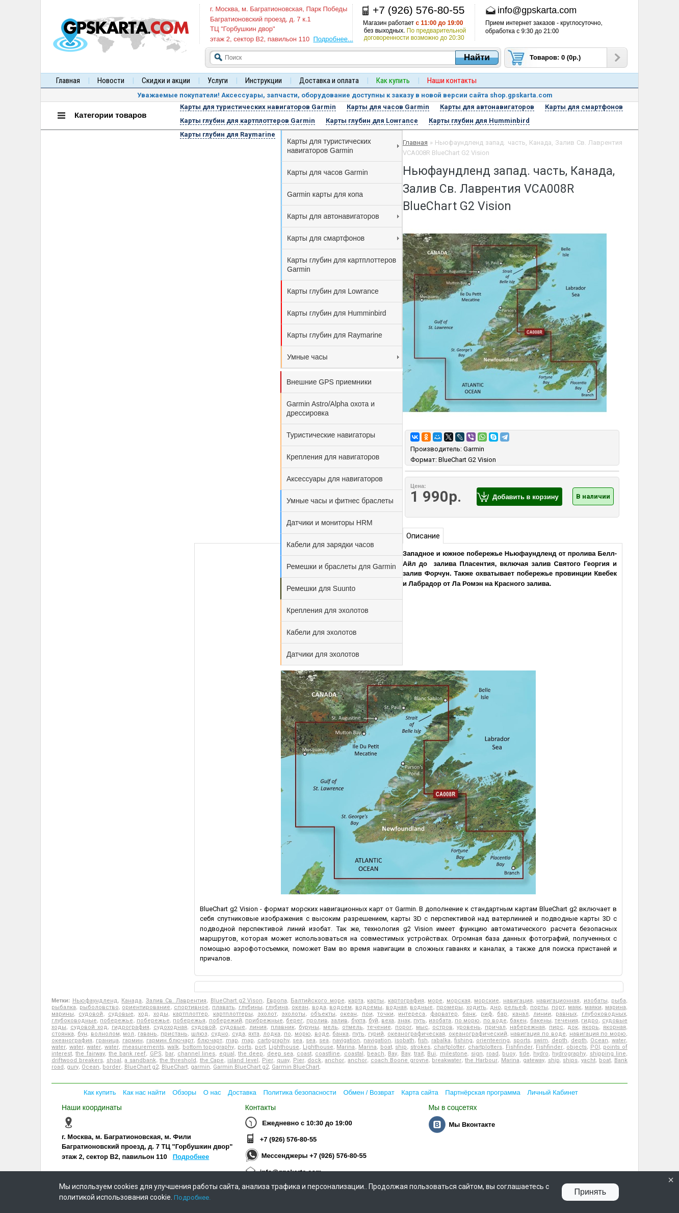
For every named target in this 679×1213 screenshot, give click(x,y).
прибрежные (264, 1020)
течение (379, 1027)
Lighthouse (284, 1047)
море (435, 1000)
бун (82, 1033)
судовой (91, 1014)
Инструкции (263, 80)
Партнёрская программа (482, 1092)
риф (486, 1014)
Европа (277, 1000)
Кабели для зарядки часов (330, 544)
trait (419, 1053)
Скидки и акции (166, 80)
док (572, 1027)
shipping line (608, 1053)
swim (541, 1040)
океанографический (478, 1033)
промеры (449, 1007)
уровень (469, 1027)
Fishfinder (519, 1047)
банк (469, 1014)
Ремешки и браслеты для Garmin (341, 566)
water (619, 1040)
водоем (340, 1007)
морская (459, 1000)
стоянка (62, 1033)
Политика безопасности (299, 1092)
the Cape (212, 1060)
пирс (556, 1027)
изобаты (596, 1000)
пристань (174, 1033)
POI (595, 1047)
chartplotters (485, 1047)
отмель (352, 1027)
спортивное (191, 1007)
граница (107, 1040)
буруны (309, 1027)
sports (521, 1040)
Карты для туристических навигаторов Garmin (343, 145)
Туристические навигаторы (330, 435)
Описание (423, 535)
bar (169, 1053)
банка (340, 1033)
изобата (440, 1020)
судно (219, 1033)
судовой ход (89, 1027)
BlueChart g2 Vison (237, 1000)
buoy (508, 1053)
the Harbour (481, 1060)
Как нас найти (144, 1092)
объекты (322, 1014)
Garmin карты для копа (325, 194)
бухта (358, 1020)
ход (143, 1014)
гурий (376, 1033)
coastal (353, 1053)
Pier (267, 1060)
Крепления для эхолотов (327, 610)
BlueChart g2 (141, 1067)
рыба (618, 1000)
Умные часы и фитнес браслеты (340, 501)
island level (242, 1060)
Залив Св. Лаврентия (176, 1000)
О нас (212, 1092)
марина (615, 1007)
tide (524, 1053)
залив (339, 1020)
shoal (114, 1060)
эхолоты (293, 1014)
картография (406, 1000)
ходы (160, 1014)
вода (319, 1007)
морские (486, 1000)
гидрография (130, 1027)
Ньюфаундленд (95, 1000)
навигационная (558, 1000)
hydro (541, 1053)
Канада (131, 1000)
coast (304, 1053)
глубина (277, 1007)
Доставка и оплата (329, 80)
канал (520, 1014)
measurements (143, 1047)
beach (375, 1053)
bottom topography (208, 1047)
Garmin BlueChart (295, 1067)
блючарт (209, 1040)
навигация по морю (597, 1033)
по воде (495, 1020)
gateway (533, 1060)
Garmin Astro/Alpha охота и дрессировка (330, 408)
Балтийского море (317, 1000)
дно (495, 1007)
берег (294, 1020)
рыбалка (63, 1007)
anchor (334, 1060)
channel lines (196, 1053)
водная (396, 1007)
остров (442, 1027)
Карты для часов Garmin (327, 172)
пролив (317, 1020)
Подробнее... (333, 39)
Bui (431, 1053)
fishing (463, 1040)
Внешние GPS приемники (329, 382)
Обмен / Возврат (368, 1092)
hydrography (569, 1053)
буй (373, 1020)
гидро (589, 1020)
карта (355, 1000)
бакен (518, 1020)
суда (238, 1033)
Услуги (217, 80)
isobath (404, 1040)
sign (477, 1053)
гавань (147, 1033)
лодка (271, 1033)
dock (314, 1060)
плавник (283, 1027)
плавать (223, 1007)
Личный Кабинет (552, 1092)
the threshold (178, 1060)
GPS (156, 1053)
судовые (121, 1014)
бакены (541, 1020)
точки (385, 1014)
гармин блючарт (170, 1040)
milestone (453, 1053)
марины (62, 1014)
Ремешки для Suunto (320, 588)
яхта (253, 1033)
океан (300, 1007)
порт (558, 1007)
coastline (327, 1053)
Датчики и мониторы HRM (329, 523)
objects (576, 1047)
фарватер (444, 1014)
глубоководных (604, 1014)
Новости (110, 80)
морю (303, 1033)
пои (367, 1014)
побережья (189, 1020)
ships (570, 1060)
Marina (345, 1047)
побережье (116, 1020)
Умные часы (343, 357)
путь (419, 1020)
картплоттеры (233, 1014)
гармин (132, 1040)
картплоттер (190, 1014)
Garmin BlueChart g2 (241, 1067)
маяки (593, 1007)
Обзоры (184, 1092)
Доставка (242, 1092)
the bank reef (127, 1053)
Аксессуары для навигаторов (334, 479)
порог (403, 1027)
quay (283, 1060)
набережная (527, 1027)
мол (128, 1033)
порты (539, 1007)
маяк (574, 1007)
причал (495, 1027)
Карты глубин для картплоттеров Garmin (341, 264)
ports (244, 1047)
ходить (476, 1007)
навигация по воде (537, 1033)
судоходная (170, 1027)
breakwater (446, 1060)
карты (375, 1000)
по (287, 1033)
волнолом (105, 1033)
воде (322, 1033)
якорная (614, 1027)
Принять (590, 1192)
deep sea (280, 1053)
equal (226, 1053)
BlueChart (175, 1067)
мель (330, 1027)
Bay (392, 1053)
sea (297, 1040)
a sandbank (140, 1060)
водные (421, 1007)
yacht (588, 1060)
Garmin (473, 449)
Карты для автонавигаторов (343, 216)
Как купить (100, 1092)
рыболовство (99, 1007)
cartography (273, 1040)
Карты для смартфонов (343, 238)
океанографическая (416, 1033)
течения (566, 1020)
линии (542, 1014)
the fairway (90, 1053)
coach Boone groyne (399, 1060)
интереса (411, 1014)
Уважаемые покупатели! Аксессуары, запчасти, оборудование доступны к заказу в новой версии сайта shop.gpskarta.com (345, 95)
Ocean (599, 1040)
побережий (225, 1020)
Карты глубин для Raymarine (334, 335)
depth (559, 1040)
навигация (518, 1000)
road (492, 1053)
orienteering (493, 1040)
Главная (68, 80)
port (260, 1047)
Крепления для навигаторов (332, 457)
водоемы (368, 1007)
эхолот (267, 1014)
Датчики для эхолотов (322, 654)
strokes (420, 1047)
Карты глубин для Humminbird (336, 313)
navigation (346, 1040)
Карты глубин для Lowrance (333, 291)
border (111, 1067)
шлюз (199, 1033)
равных (566, 1014)
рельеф (515, 1007)
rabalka (441, 1040)
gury (73, 1067)
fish (423, 1040)
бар (502, 1014)
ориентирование (146, 1007)
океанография (71, 1040)
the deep (250, 1053)
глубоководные (74, 1020)
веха (387, 1020)
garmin (200, 1067)
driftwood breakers (77, 1060)
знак (404, 1020)
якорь (590, 1027)
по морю (467, 1020)
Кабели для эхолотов (321, 632)
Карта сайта (419, 1092)
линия (258, 1027)
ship (401, 1047)
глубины (251, 1007)
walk (173, 1047)
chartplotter (449, 1047)
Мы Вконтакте (472, 1124)
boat (386, 1047)
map (232, 1040)
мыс (422, 1027)
